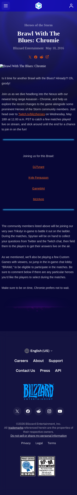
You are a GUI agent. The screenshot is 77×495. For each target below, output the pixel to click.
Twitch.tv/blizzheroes (31, 114)
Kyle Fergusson (38, 177)
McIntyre (38, 199)
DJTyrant (38, 167)
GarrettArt (38, 188)
